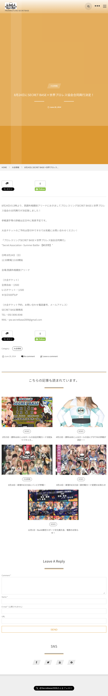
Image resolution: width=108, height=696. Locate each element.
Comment (6, 575)
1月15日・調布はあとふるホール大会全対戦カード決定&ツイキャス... (27, 440)
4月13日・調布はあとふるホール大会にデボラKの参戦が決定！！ (81, 440)
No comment (29, 356)
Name (4, 596)
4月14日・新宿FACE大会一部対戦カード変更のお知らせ (81, 486)
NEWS (27, 433)
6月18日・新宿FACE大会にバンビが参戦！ (27, 486)
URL (3, 616)
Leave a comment (50, 356)
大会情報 (54, 85)
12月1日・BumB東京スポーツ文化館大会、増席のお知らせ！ (53, 533)
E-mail (4, 606)
